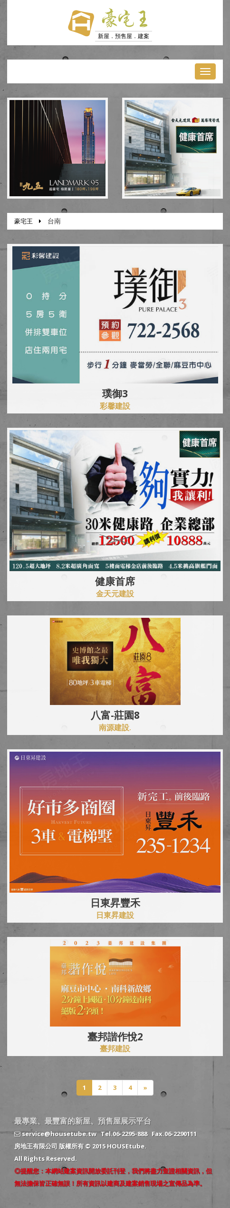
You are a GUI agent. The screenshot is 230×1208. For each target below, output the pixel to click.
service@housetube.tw (55, 1133)
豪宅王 (23, 221)
